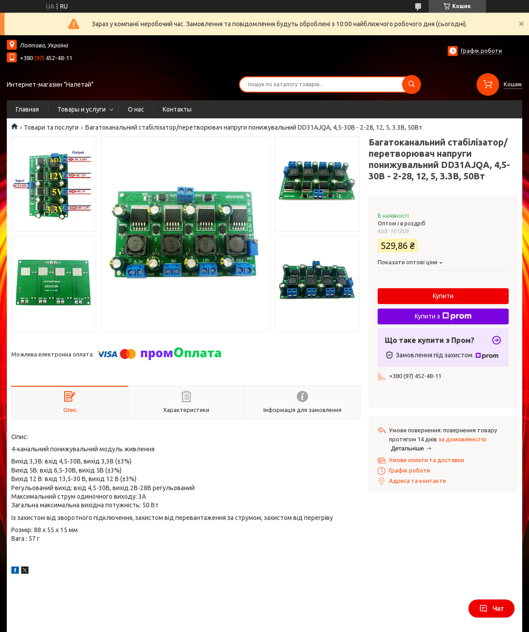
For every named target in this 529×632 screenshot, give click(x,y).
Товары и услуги (81, 109)
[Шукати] (411, 84)
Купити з (443, 316)
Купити (443, 296)
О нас (136, 109)
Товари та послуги (51, 127)
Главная (27, 109)
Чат (491, 608)
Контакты (177, 109)
